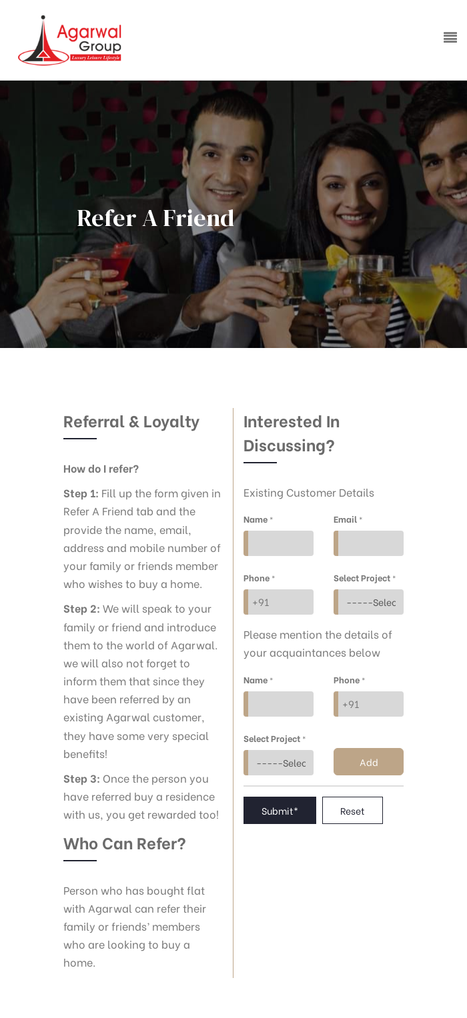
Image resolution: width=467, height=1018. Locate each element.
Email (348, 518)
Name (259, 518)
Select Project (365, 577)
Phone (260, 577)
